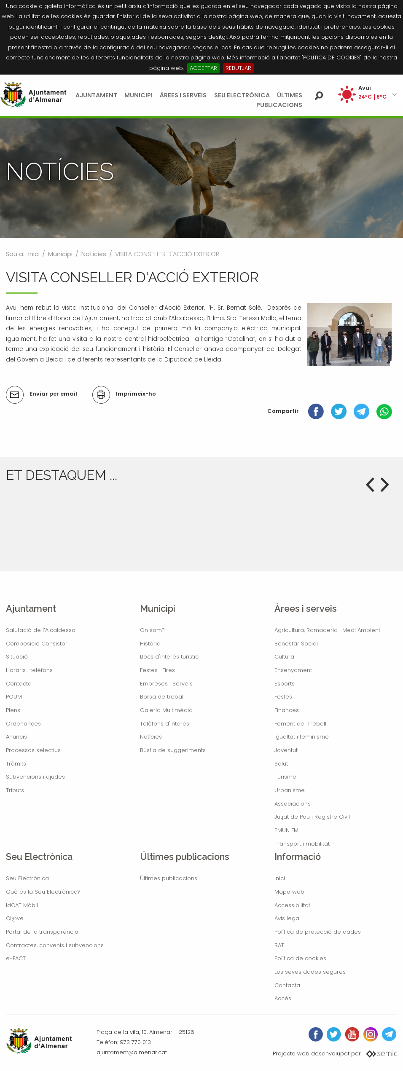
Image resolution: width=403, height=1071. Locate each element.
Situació (17, 657)
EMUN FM (286, 830)
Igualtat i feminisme (301, 737)
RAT (279, 945)
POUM (14, 697)
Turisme (285, 777)
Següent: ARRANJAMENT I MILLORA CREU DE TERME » (326, 453)
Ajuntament (96, 95)
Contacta (19, 684)
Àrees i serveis (183, 95)
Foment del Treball (300, 724)
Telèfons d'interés (164, 724)
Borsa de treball (162, 697)
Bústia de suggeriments (173, 750)
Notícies (93, 254)
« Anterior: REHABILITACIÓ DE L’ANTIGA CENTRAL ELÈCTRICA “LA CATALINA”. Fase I (113, 453)
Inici (34, 254)
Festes (283, 697)
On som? (152, 630)
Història (150, 644)
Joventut (286, 750)
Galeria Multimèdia (166, 710)
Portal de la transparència (42, 932)
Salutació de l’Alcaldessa (40, 630)
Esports (284, 684)
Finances (286, 710)
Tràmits (16, 764)
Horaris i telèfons (29, 670)
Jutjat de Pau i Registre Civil (312, 817)
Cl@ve (15, 918)
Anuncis (16, 737)
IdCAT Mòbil (22, 905)
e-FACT (16, 958)
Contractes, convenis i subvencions (55, 945)
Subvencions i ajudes (35, 777)
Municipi (138, 95)
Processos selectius (33, 750)
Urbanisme (289, 790)
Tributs (15, 790)
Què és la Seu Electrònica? (43, 892)
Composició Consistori (37, 644)
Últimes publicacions (168, 878)
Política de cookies (300, 958)
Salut (281, 764)
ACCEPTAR (203, 68)
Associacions (292, 804)
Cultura (284, 657)
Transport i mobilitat (302, 844)
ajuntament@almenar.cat (132, 1052)
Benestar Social (296, 644)
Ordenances (23, 724)
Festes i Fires (157, 670)
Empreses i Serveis (166, 684)
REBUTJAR (238, 68)
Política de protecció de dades (317, 932)
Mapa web (289, 892)
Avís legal (287, 918)
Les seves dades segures (310, 972)
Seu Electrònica (242, 95)
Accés (282, 998)
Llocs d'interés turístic (169, 657)
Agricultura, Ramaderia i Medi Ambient (327, 630)
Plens (13, 710)
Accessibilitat (292, 905)
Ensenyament (293, 670)
